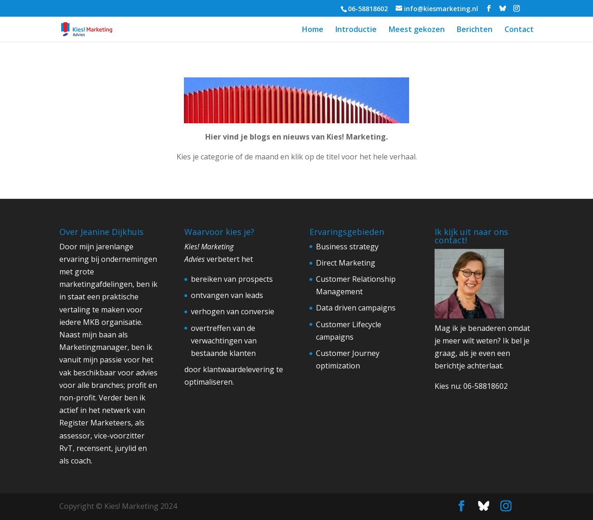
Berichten (474, 30)
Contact (519, 30)
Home (312, 30)
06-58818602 (485, 386)
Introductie (356, 30)
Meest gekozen (417, 30)
